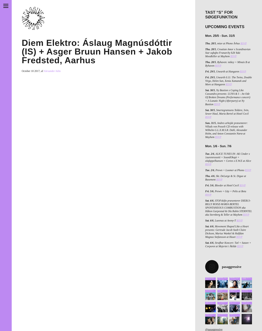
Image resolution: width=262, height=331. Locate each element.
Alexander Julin (52, 71)
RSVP (243, 43)
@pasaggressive (214, 329)
